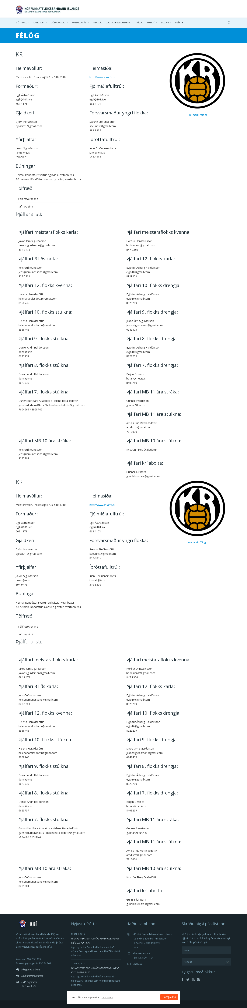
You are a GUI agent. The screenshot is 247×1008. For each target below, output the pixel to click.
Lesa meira (107, 997)
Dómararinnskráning (32, 975)
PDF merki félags (197, 114)
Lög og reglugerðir (118, 22)
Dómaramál (58, 22)
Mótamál (21, 22)
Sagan (165, 22)
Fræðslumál (79, 22)
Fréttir (179, 22)
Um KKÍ (151, 22)
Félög (140, 22)
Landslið (38, 22)
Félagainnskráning (30, 969)
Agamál (97, 22)
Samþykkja (169, 997)
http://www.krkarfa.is (102, 77)
